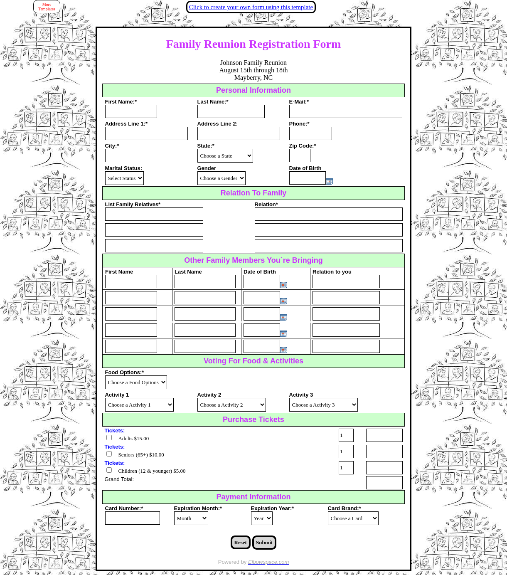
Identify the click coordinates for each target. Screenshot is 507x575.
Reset (240, 542)
